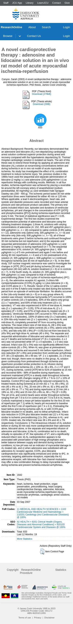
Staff (5, 2)
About (32, 27)
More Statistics (24, 539)
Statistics (60, 569)
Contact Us (34, 36)
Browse (7, 36)
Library (29, 2)
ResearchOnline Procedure (30, 571)
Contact (56, 2)
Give (67, 2)
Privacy (37, 617)
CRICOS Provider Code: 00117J (36, 611)
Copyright (12, 569)
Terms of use (24, 617)
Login (66, 27)
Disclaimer (49, 617)
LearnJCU (42, 2)
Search (46, 27)
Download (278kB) (41, 94)
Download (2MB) (41, 104)
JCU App (17, 2)
